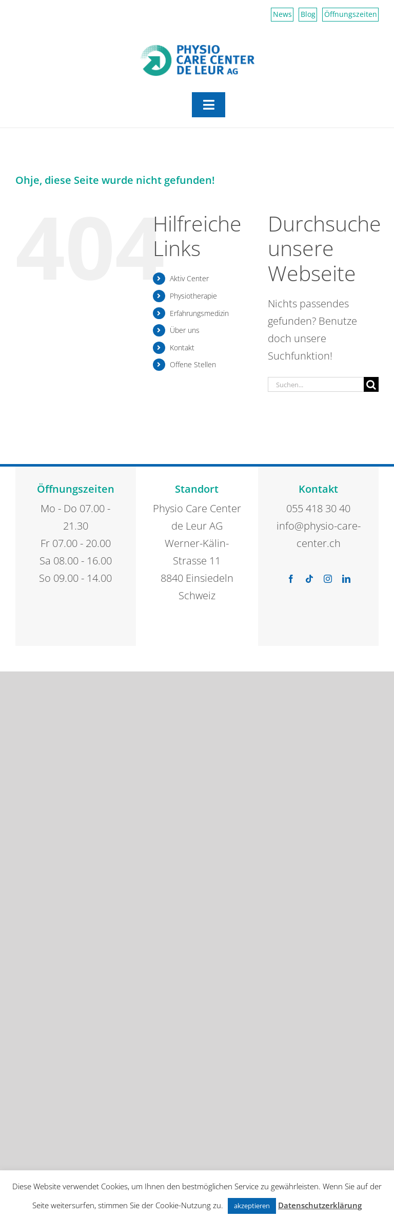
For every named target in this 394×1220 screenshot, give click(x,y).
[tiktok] (309, 579)
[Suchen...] (316, 384)
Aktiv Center (189, 278)
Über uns (185, 330)
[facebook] (291, 579)
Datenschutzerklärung (320, 1205)
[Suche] (371, 384)
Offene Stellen (193, 364)
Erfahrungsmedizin (199, 313)
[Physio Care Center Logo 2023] (197, 49)
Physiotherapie (193, 296)
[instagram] (328, 579)
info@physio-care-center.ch (319, 534)
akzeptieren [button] (252, 1205)
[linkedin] (346, 579)
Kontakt (182, 347)
